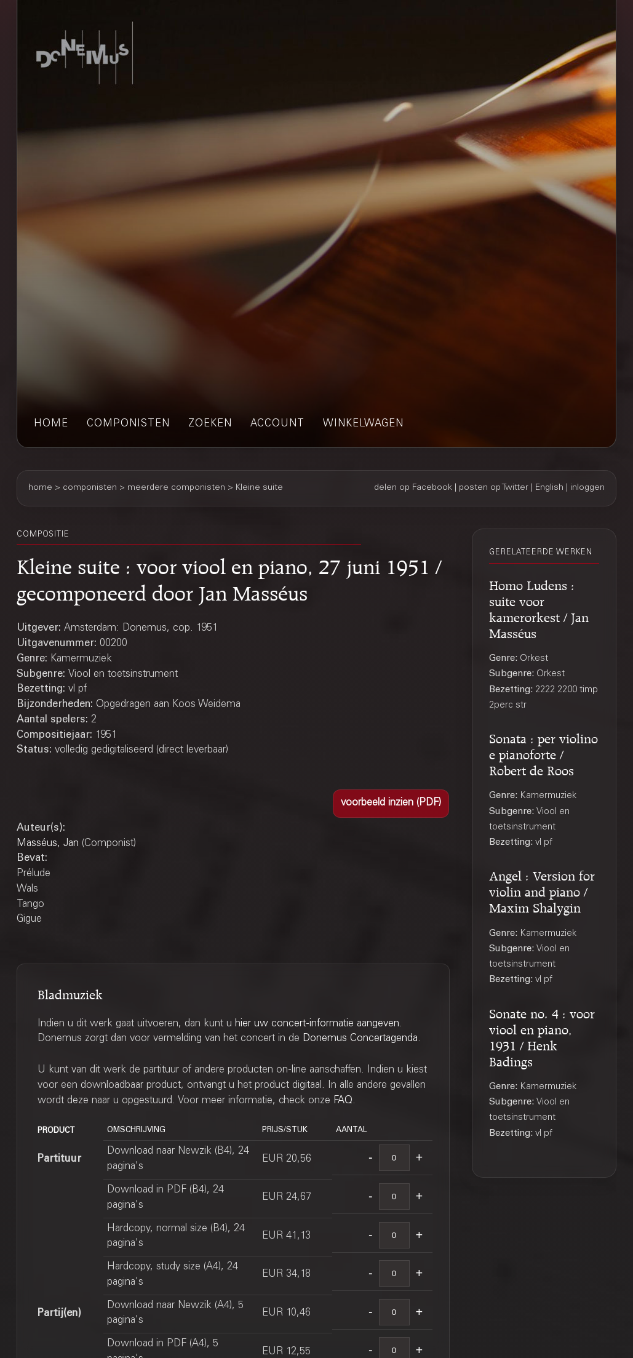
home (51, 424)
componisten (128, 424)
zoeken (210, 424)
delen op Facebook (413, 488)
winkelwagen (363, 424)
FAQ (342, 1101)
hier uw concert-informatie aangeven (317, 1024)
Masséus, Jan (48, 844)
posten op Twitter (493, 488)
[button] (391, 803)
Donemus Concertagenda (360, 1039)
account (277, 424)
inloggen (587, 488)
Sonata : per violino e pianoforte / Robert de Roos (543, 752)
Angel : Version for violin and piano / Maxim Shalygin (542, 890)
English (549, 488)
